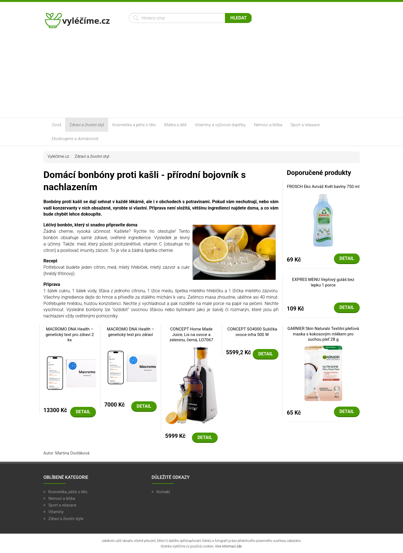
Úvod (56, 124)
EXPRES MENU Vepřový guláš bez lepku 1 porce (323, 282)
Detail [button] (83, 411)
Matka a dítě (175, 124)
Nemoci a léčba (268, 124)
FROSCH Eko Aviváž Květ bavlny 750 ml (323, 186)
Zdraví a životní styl (86, 124)
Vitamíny (56, 512)
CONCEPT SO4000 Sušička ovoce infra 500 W (252, 332)
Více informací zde (228, 546)
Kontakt (163, 492)
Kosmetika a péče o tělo (134, 124)
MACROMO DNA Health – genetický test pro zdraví (130, 332)
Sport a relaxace (305, 124)
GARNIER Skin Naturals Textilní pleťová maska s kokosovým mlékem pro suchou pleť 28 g (323, 334)
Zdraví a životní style (66, 518)
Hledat (238, 17)
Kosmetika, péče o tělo (68, 492)
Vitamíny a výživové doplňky (220, 124)
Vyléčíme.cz (58, 156)
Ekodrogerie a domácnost (75, 138)
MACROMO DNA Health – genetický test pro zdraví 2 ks (69, 334)
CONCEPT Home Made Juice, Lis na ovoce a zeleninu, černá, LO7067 (191, 334)
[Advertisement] (201, 76)
